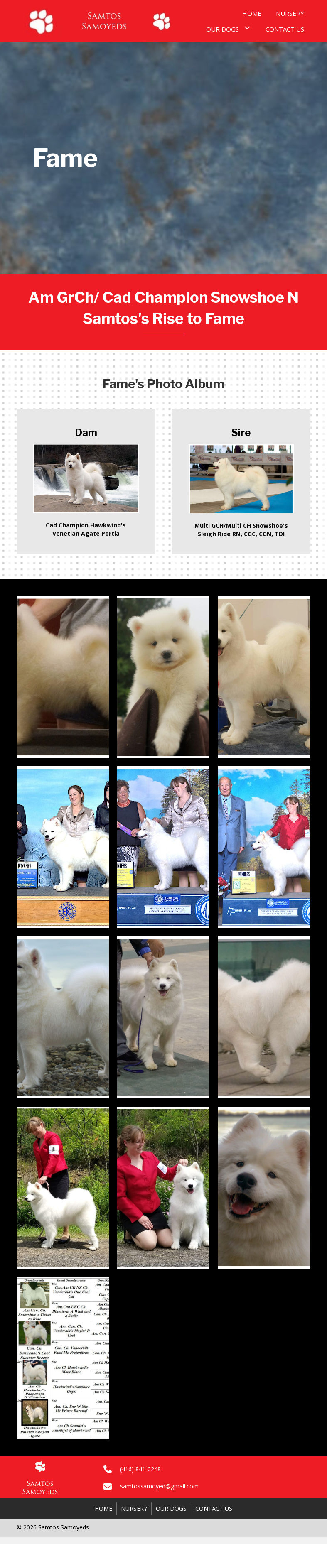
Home (103, 1508)
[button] (247, 28)
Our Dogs (171, 1508)
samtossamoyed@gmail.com (159, 1486)
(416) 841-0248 (140, 1469)
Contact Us (213, 1508)
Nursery (134, 1508)
